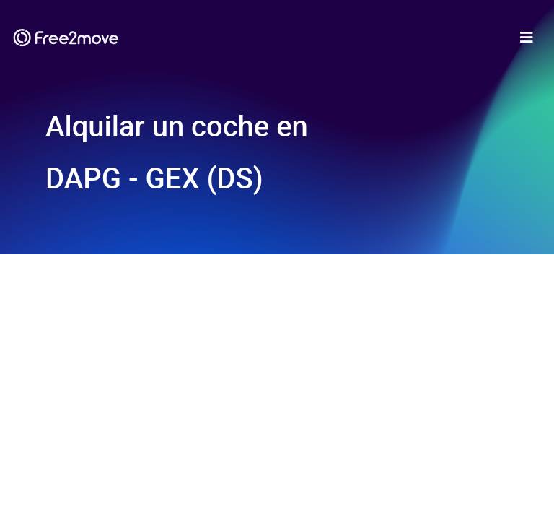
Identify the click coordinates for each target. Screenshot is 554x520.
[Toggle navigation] (526, 37)
